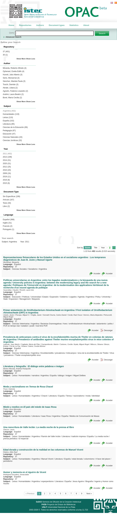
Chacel (44, 396)
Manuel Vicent (47, 459)
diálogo (61, 375)
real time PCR (42, 326)
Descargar (108, 330)
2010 (7, 170)
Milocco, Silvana (96, 344)
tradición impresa (78, 436)
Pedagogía (9, 130)
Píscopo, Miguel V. (22, 315)
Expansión (54, 297)
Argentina (43, 269)
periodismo (7, 461)
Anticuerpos (71, 353)
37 (6, 51)
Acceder (96, 273)
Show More (21, 59)
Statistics (73, 25)
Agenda (81, 297)
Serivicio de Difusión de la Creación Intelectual (58, 502)
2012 (7, 167)
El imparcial (23, 439)
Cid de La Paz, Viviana (18, 346)
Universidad (36, 297)
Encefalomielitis (47, 353)
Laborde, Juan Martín (11, 344)
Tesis (7, 203)
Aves (65, 324)
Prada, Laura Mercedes (12, 409)
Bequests (36, 299)
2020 (7, 163)
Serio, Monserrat (11, 78)
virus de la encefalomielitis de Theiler (93, 353)
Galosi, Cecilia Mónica (36, 346)
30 (5, 55)
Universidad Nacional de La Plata (58, 507)
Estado (45, 297)
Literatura (9, 124)
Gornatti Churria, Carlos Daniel (54, 315)
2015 (6, 183)
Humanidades (11, 114)
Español (9, 219)
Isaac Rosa (46, 416)
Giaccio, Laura (8, 430)
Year (103, 248)
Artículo (8, 200)
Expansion (13, 299)
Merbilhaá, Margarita (11, 262)
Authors (40, 25)
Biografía (89, 481)
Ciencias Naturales (12, 137)
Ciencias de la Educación (15, 127)
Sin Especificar (11, 196)
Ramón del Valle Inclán (51, 436)
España (8, 121)
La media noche (101, 436)
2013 (7, 157)
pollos (110, 324)
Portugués (8, 229)
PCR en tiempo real (11, 326)
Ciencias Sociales (19, 269)
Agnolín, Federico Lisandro (15, 91)
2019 (7, 177)
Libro (6, 206)
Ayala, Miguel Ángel (81, 344)
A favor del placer (103, 459)
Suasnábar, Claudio (10, 290)
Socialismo (32, 269)
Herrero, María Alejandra (92, 315)
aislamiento (101, 324)
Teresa (69, 396)
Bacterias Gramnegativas (51, 324)
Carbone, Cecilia (66, 344)
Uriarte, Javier (8, 315)
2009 (7, 173)
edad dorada (77, 459)
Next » (89, 493)
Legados (72, 297)
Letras (8, 117)
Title (95, 248)
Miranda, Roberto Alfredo (14, 68)
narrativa (35, 375)
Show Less (30, 59)
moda (88, 396)
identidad (96, 396)
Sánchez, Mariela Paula (14, 81)
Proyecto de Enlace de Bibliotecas (58, 504)
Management (25, 299)
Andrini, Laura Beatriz (13, 94)
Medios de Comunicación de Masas (84, 416)
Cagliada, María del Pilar (30, 344)
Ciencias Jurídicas (12, 140)
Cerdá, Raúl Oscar (75, 315)
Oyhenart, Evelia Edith (13, 71)
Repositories (25, 25)
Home (11, 25)
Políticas (25, 297)
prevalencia (60, 353)
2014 (7, 160)
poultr (32, 326)
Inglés (7, 223)
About (86, 25)
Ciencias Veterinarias (21, 324)
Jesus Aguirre (78, 481)
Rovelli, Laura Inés (27, 290)
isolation (24, 326)
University (106, 297)
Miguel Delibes (79, 375)
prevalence (9, 355)
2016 (6, 180)
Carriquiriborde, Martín (49, 344)
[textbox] (54, 33)
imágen (69, 375)
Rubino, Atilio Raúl (10, 452)
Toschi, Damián (10, 84)
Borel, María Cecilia (12, 97)
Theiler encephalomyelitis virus (28, 355)
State (5, 299)
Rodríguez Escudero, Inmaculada (16, 474)
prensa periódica (10, 439)
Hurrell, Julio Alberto (12, 75)
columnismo (89, 459)
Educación (9, 134)
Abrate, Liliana (10, 88)
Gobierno (64, 297)
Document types (57, 25)
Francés (7, 226)
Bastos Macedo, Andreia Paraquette (17, 369)
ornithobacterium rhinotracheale (82, 324)
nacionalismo (78, 396)
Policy (97, 297)
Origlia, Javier (36, 315)
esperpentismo (47, 481)
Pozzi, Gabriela (9, 389)
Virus (112, 353)
